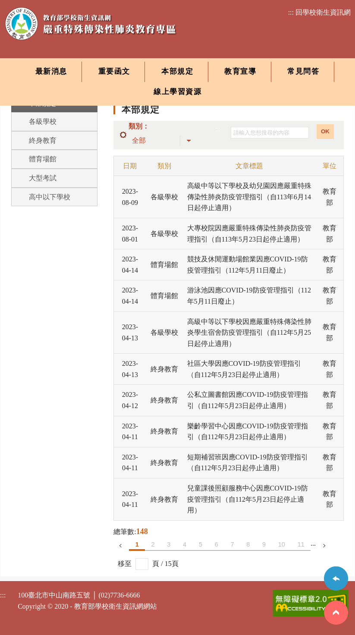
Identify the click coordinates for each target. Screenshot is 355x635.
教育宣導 (240, 71)
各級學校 (43, 121)
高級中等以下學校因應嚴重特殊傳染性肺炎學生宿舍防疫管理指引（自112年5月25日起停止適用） (249, 332)
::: (217, 129)
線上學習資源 (177, 92)
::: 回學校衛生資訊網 (319, 12)
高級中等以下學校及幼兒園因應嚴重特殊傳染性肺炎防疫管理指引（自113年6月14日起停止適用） (249, 196)
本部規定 (177, 71)
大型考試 (43, 178)
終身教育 (43, 140)
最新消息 (51, 71)
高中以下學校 (49, 197)
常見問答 (303, 71)
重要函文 (114, 71)
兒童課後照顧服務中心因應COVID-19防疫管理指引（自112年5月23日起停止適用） (247, 499)
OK (325, 131)
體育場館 (43, 159)
